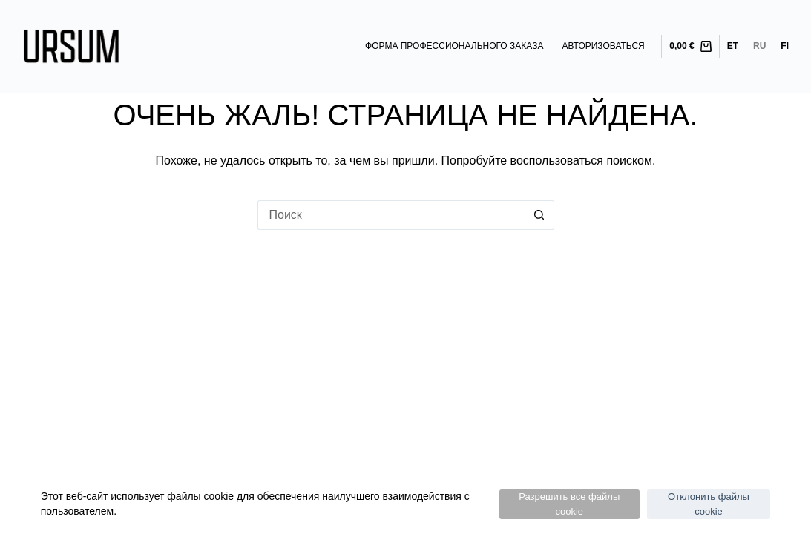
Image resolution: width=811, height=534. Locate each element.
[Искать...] (391, 215)
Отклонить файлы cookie (708, 504)
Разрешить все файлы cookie (569, 504)
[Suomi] (785, 46)
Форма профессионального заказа (454, 46)
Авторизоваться (603, 46)
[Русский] (759, 46)
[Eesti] (732, 46)
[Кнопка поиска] (539, 215)
